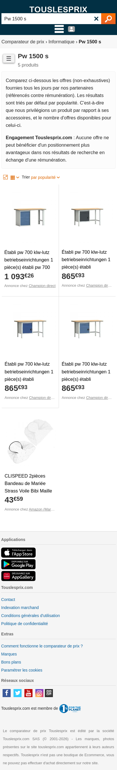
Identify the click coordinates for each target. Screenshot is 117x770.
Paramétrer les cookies (21, 670)
